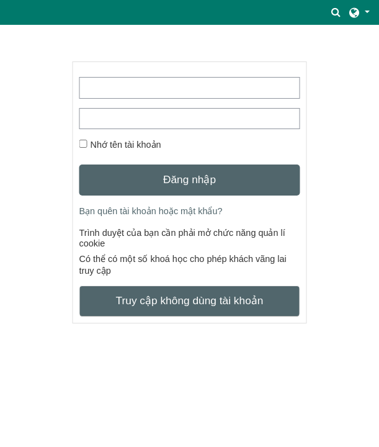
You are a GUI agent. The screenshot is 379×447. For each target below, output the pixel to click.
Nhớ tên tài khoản (125, 145)
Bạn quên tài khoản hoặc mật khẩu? (150, 211)
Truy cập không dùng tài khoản (190, 300)
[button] (336, 12)
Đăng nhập (189, 179)
